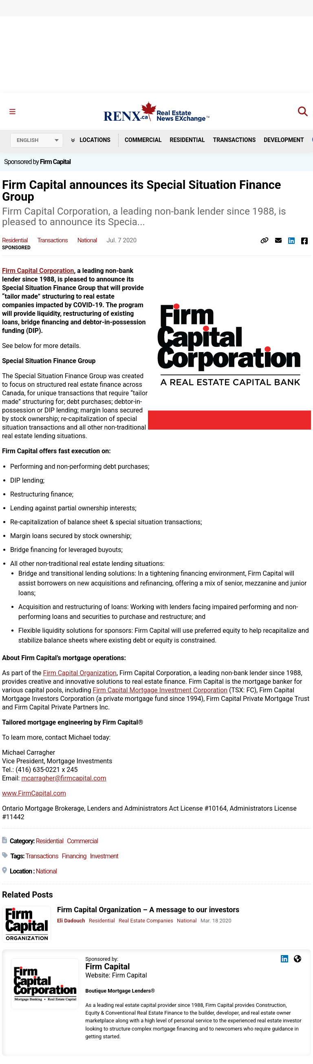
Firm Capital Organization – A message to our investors (148, 909)
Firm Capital (55, 162)
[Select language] (36, 140)
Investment (104, 856)
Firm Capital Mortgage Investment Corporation (160, 690)
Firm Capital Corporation (38, 271)
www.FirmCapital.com (34, 793)
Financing (74, 856)
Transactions (234, 140)
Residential (187, 140)
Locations (90, 140)
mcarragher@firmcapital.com (63, 778)
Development (284, 140)
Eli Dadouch (71, 921)
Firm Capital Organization (80, 673)
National (87, 240)
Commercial (143, 140)
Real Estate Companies (146, 921)
